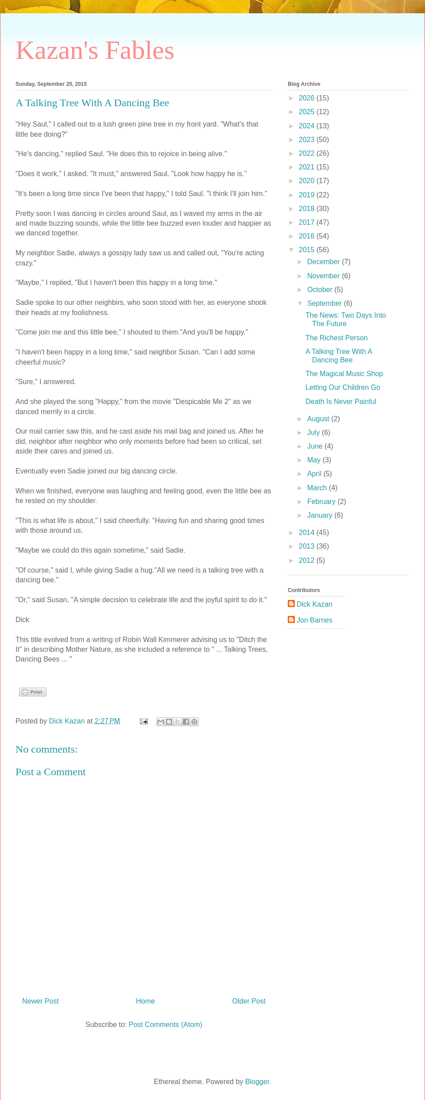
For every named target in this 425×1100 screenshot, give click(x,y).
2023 (308, 139)
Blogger (257, 1081)
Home (145, 1001)
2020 (308, 181)
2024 (308, 126)
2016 (308, 236)
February (322, 501)
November (324, 276)
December (324, 261)
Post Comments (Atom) (165, 1024)
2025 (308, 111)
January (320, 515)
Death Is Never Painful (340, 401)
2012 (308, 560)
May (315, 460)
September (325, 303)
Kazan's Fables (94, 50)
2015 (308, 250)
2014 (308, 532)
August (319, 419)
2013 (308, 546)
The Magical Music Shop (344, 373)
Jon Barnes (314, 620)
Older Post (249, 1001)
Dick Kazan (314, 604)
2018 (308, 208)
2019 (308, 195)
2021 (308, 167)
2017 (308, 222)
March (318, 488)
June (316, 446)
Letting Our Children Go (342, 387)
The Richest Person (336, 338)
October (320, 289)
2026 (308, 98)
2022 (308, 153)
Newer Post (40, 1001)
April (315, 473)
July (314, 432)
